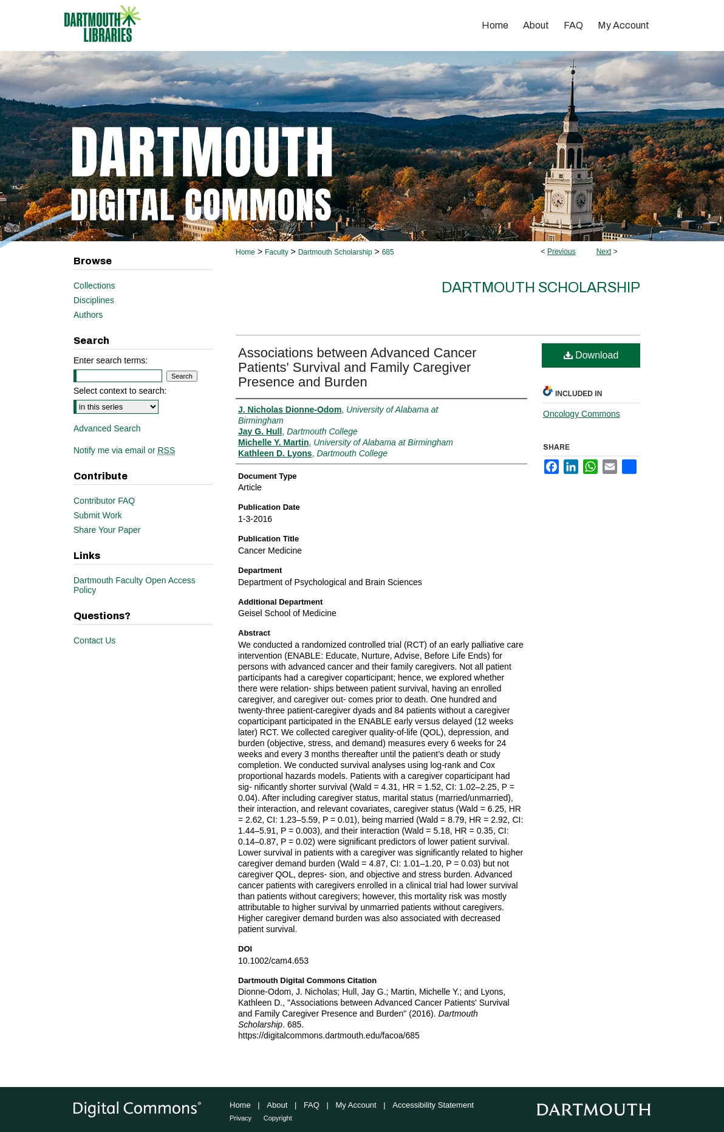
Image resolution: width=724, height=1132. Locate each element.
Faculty (277, 252)
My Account (356, 1105)
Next (604, 251)
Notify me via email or (124, 450)
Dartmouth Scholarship (335, 252)
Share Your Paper (107, 530)
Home (245, 252)
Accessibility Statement (433, 1105)
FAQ (311, 1105)
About (277, 1105)
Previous (561, 251)
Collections (94, 285)
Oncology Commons (581, 414)
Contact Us (94, 640)
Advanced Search (107, 428)
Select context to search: (119, 391)
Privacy (240, 1118)
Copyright (278, 1118)
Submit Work (97, 515)
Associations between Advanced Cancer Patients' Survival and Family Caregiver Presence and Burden (357, 367)
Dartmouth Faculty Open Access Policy (134, 585)
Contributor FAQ (104, 501)
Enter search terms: (110, 360)
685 (388, 252)
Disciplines (93, 300)
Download (591, 355)
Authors (88, 315)
